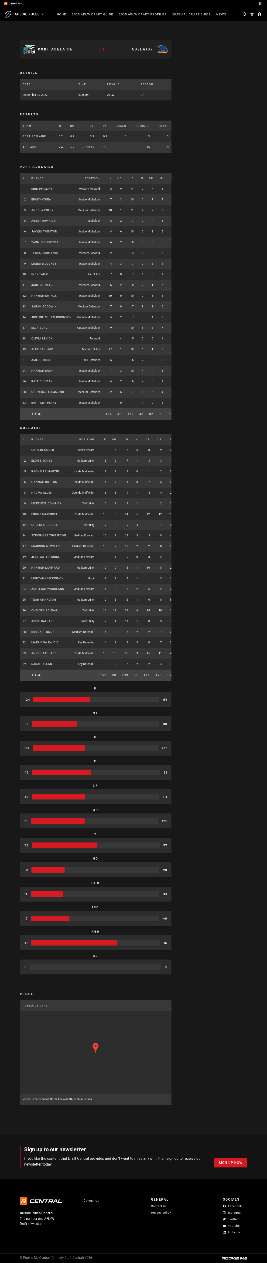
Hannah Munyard (45, 567)
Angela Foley (42, 210)
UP (161, 178)
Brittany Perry (44, 402)
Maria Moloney (44, 263)
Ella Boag (39, 327)
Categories (91, 1200)
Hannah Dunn (42, 370)
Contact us (159, 1206)
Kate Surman (42, 381)
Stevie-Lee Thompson (48, 535)
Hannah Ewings (44, 295)
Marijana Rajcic (45, 642)
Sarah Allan (41, 664)
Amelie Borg (41, 360)
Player (37, 178)
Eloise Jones (41, 460)
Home (61, 14)
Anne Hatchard (44, 653)
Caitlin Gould (42, 450)
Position (92, 178)
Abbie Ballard (43, 621)
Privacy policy (161, 1212)
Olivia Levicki (42, 338)
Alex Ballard (42, 349)
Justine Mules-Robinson (51, 317)
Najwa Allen (42, 492)
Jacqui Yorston (44, 231)
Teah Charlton (43, 599)
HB (119, 178)
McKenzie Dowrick (46, 503)
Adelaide (30, 147)
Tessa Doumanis (44, 253)
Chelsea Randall (45, 610)
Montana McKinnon (47, 578)
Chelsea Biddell (44, 525)
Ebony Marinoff (44, 514)
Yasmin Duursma (45, 242)
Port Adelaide (34, 136)
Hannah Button (44, 482)
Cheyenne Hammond (47, 392)
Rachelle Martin (45, 471)
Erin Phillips (42, 188)
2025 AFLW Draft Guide (92, 14)
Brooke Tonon (43, 632)
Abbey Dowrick (43, 220)
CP (151, 178)
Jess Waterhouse (45, 557)
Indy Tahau (40, 274)
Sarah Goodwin (44, 306)
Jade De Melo (42, 285)
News (223, 14)
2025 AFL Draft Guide (191, 14)
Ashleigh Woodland (47, 589)
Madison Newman (45, 546)
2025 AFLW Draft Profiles (143, 14)
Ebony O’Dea (41, 199)
